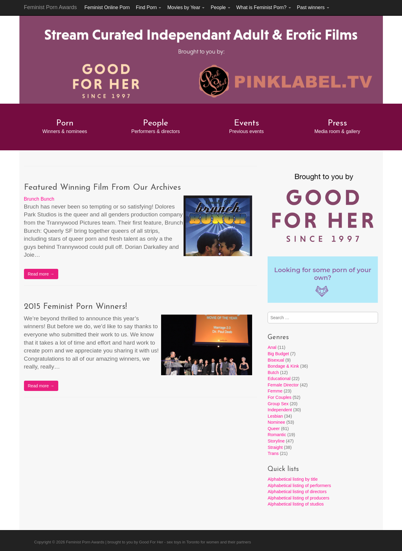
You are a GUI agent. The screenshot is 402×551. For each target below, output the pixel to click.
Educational (279, 378)
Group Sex (278, 403)
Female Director (283, 384)
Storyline (276, 441)
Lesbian (275, 416)
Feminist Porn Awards (50, 7)
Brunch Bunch (39, 199)
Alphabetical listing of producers (298, 498)
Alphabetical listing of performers (299, 485)
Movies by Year (185, 7)
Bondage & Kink (283, 366)
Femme (275, 391)
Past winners (313, 7)
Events (246, 123)
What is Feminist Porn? (263, 7)
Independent (280, 409)
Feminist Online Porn (107, 7)
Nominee (276, 422)
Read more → (41, 274)
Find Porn (148, 7)
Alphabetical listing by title (293, 479)
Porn (64, 123)
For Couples (279, 397)
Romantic (277, 434)
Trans (273, 453)
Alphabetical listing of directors (297, 491)
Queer (274, 428)
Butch (273, 372)
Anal (272, 347)
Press (337, 123)
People (220, 7)
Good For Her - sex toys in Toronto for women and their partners (195, 542)
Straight (275, 447)
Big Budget (278, 353)
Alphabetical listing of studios (296, 504)
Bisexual (276, 360)
